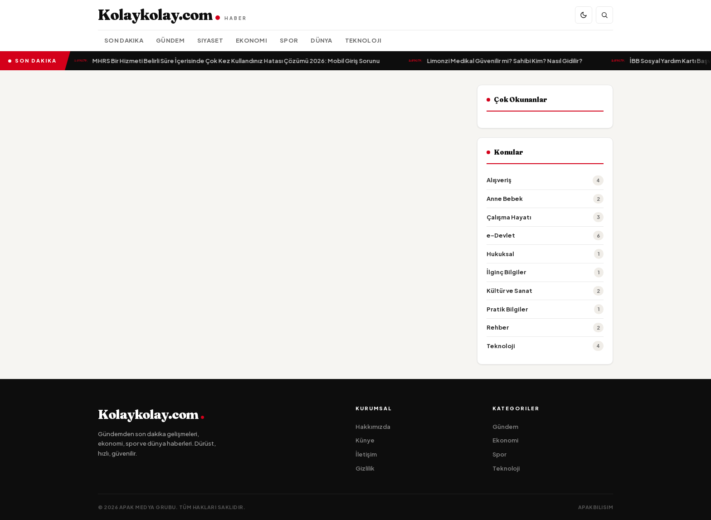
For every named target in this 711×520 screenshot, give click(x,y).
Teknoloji (363, 40)
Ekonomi (251, 40)
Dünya (321, 40)
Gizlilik (365, 468)
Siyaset (210, 40)
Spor (289, 40)
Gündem (170, 40)
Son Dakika (123, 40)
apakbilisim (596, 507)
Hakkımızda (373, 426)
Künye (365, 440)
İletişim (366, 454)
